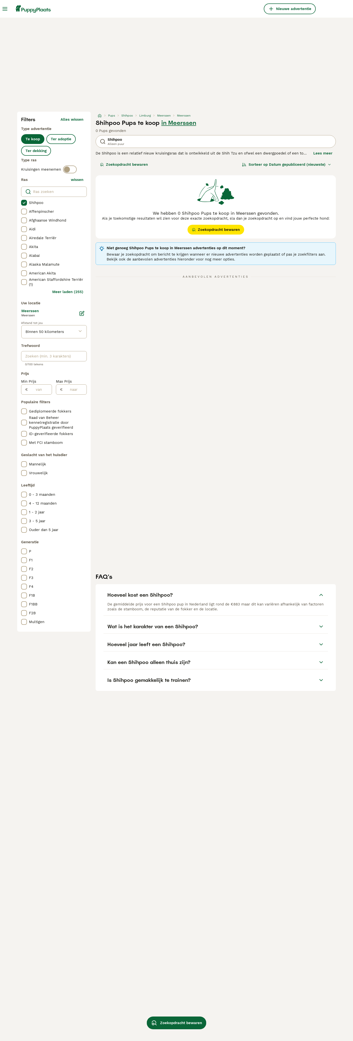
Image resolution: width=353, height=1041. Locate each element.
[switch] (70, 169)
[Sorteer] (286, 164)
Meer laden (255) (67, 292)
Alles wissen (72, 119)
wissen (77, 179)
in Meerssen (178, 122)
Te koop (32, 139)
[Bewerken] (82, 313)
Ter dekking (36, 151)
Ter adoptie (61, 139)
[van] (40, 389)
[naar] (75, 389)
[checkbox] (24, 203)
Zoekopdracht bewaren (124, 164)
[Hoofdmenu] (5, 9)
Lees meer (322, 153)
